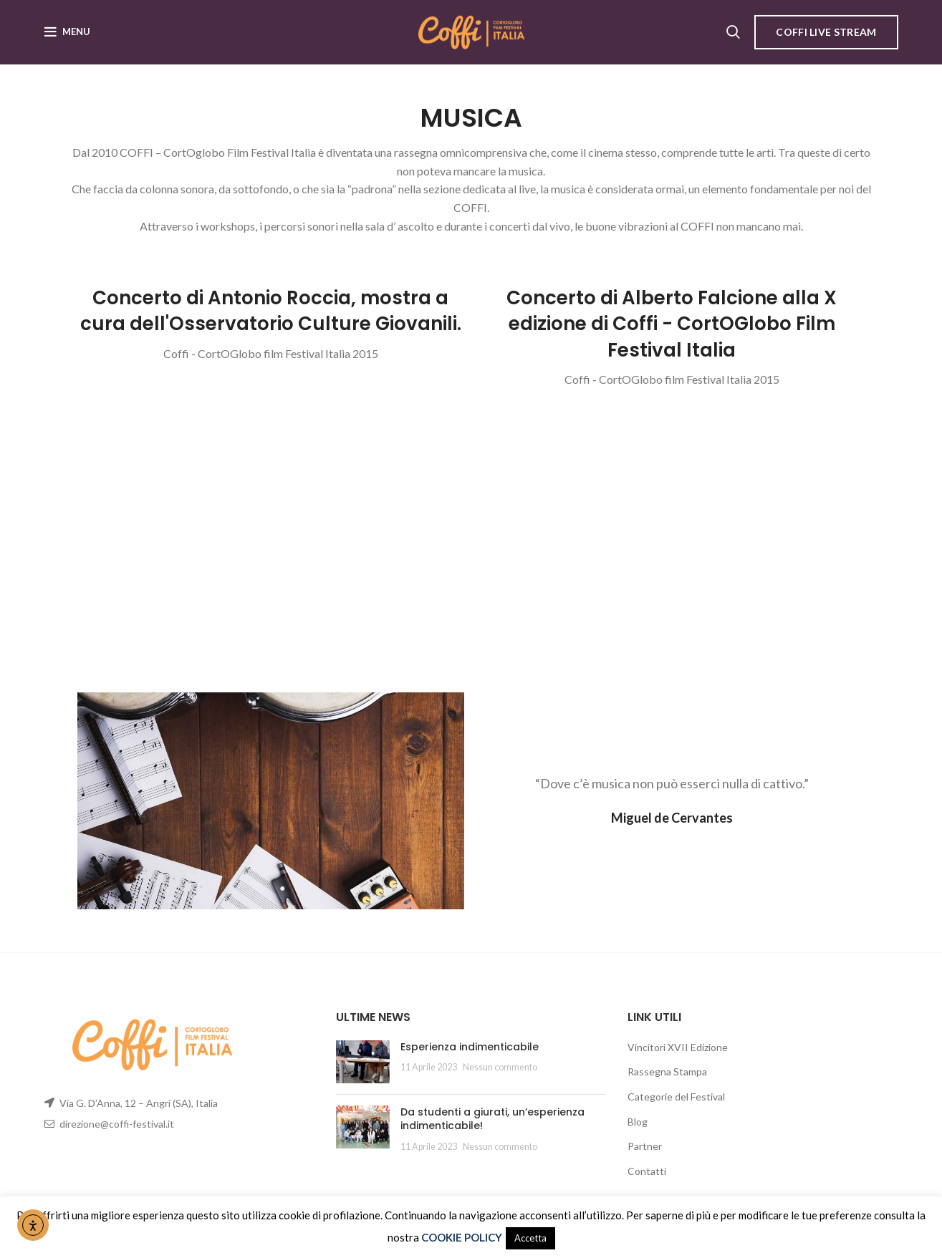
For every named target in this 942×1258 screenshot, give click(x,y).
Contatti (647, 1171)
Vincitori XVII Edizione (678, 1047)
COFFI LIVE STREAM (826, 32)
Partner (645, 1146)
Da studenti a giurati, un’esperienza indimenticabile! (492, 1119)
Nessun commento (500, 1068)
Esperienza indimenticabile (469, 1047)
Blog (638, 1122)
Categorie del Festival (676, 1096)
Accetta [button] (530, 1238)
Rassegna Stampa (667, 1072)
